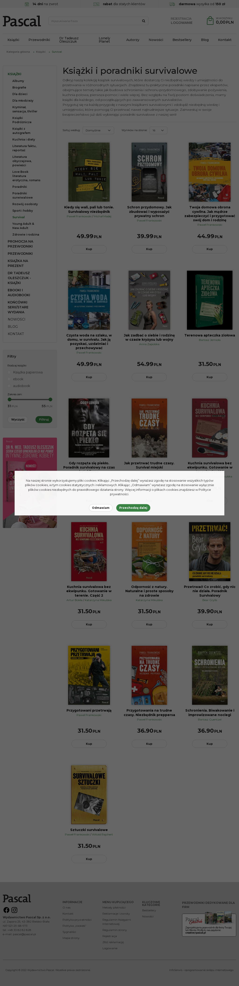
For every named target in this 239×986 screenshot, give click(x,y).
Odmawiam (100, 508)
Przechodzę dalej (133, 508)
